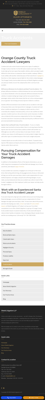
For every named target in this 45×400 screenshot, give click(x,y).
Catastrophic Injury (8, 239)
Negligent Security (8, 247)
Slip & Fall (6, 260)
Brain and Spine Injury (9, 235)
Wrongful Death (7, 268)
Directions (33, 398)
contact (22, 204)
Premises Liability (8, 256)
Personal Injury (7, 251)
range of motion (19, 166)
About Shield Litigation (9, 286)
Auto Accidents (7, 230)
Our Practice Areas (8, 295)
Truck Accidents (7, 264)
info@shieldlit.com (10, 376)
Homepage (6, 282)
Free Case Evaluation (11, 43)
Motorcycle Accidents (9, 243)
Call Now (11, 398)
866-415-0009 (25, 20)
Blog (4, 299)
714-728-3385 (27, 22)
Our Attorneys (7, 290)
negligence (40, 75)
